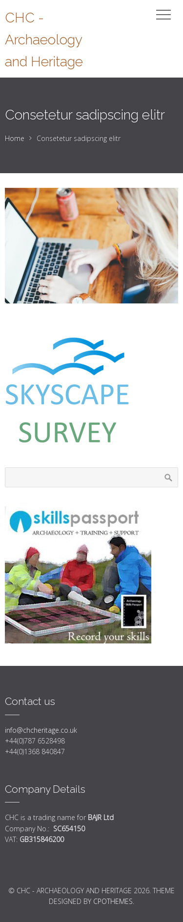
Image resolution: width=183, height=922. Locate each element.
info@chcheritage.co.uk (41, 730)
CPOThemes (113, 901)
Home (14, 138)
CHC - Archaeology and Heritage (44, 40)
